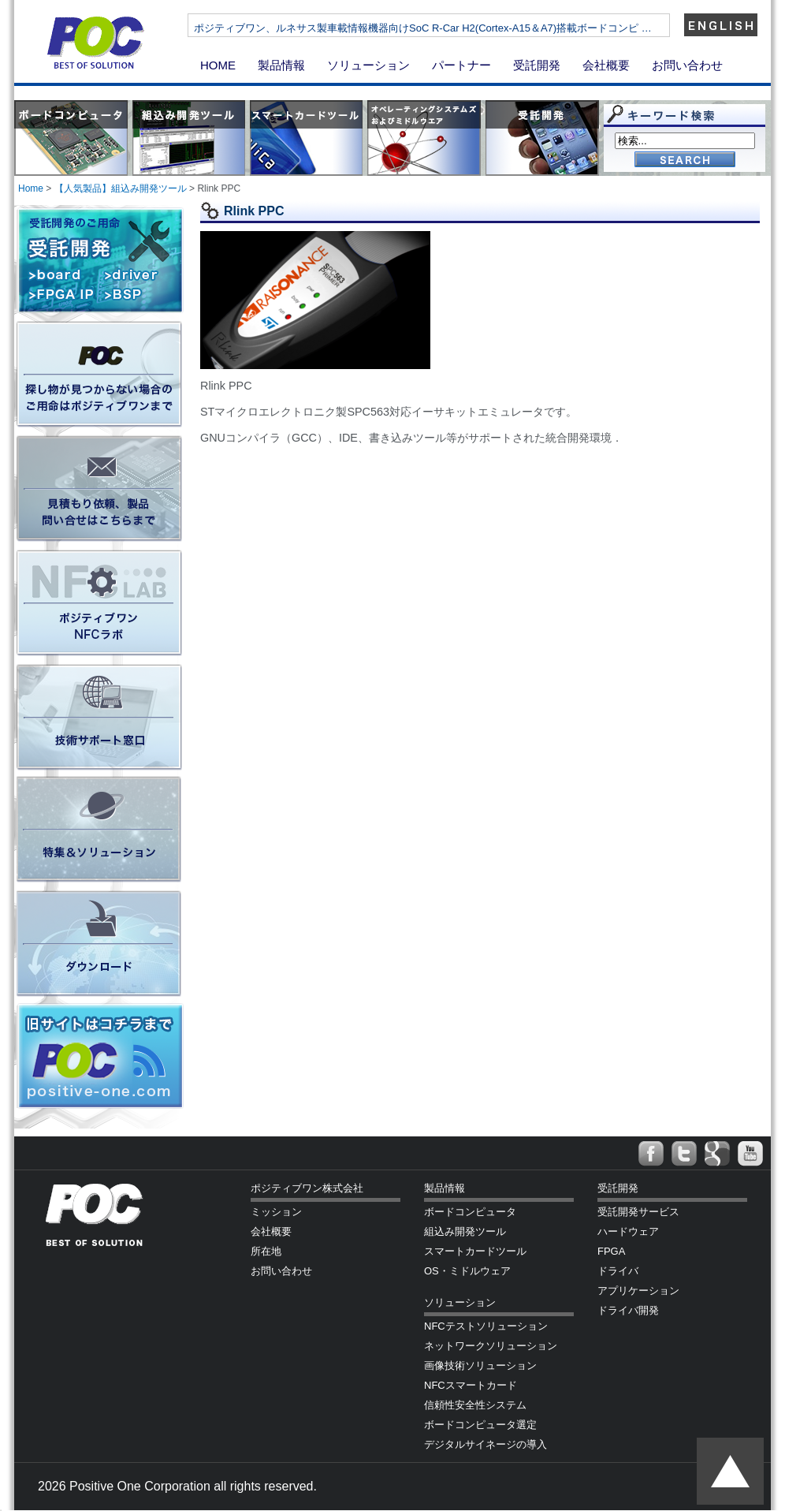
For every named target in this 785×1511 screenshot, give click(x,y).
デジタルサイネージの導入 (485, 1444)
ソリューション (368, 65)
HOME (218, 65)
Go (684, 160)
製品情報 (281, 65)
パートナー (461, 65)
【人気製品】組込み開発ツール (120, 188)
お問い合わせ (687, 65)
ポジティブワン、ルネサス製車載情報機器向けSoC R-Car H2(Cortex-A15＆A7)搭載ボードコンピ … (463, 28)
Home (30, 188)
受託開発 (536, 65)
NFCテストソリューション (486, 1326)
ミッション (276, 1212)
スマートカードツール (475, 1251)
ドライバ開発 (628, 1310)
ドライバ (617, 1271)
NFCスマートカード (470, 1385)
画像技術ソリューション (480, 1365)
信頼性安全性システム (475, 1405)
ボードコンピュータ (470, 1212)
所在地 (266, 1251)
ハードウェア (628, 1231)
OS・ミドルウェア (467, 1271)
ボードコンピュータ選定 (480, 1425)
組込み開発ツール (465, 1231)
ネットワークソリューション (490, 1346)
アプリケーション (638, 1290)
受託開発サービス (638, 1212)
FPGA (611, 1251)
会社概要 (606, 65)
